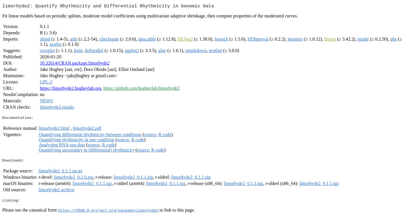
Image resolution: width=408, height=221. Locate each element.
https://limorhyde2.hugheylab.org (70, 89)
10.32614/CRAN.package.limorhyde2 (74, 64)
